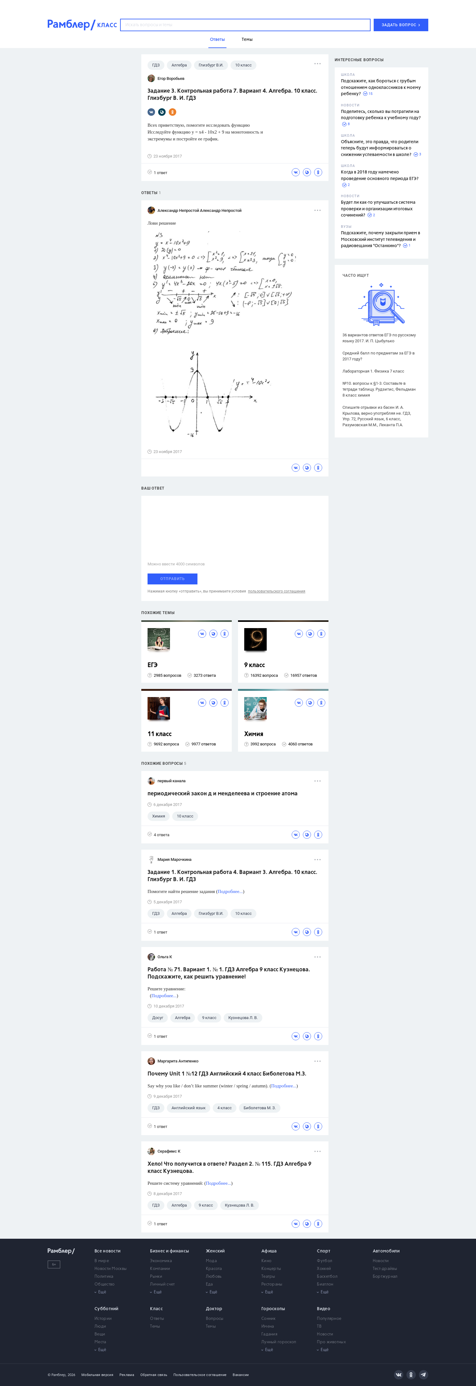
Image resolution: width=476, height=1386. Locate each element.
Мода (211, 1261)
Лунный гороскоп (278, 1342)
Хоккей (324, 1269)
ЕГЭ (153, 665)
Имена (267, 1327)
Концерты (271, 1269)
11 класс (160, 734)
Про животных (331, 1342)
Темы (155, 1327)
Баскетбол (327, 1277)
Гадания (269, 1334)
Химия (253, 734)
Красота (214, 1269)
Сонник (268, 1319)
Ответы (157, 1319)
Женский (215, 1251)
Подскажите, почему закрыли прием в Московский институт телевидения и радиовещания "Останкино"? (380, 239)
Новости (381, 1261)
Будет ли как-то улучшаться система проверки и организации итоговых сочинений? (378, 208)
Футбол (324, 1261)
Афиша (269, 1251)
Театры (268, 1277)
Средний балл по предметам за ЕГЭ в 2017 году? (378, 356)
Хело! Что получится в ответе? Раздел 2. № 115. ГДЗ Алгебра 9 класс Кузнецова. (229, 1167)
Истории (103, 1319)
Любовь (214, 1277)
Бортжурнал (385, 1277)
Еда (209, 1284)
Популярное (329, 1319)
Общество (104, 1284)
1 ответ (157, 172)
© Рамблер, (57, 1375)
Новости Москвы (111, 1269)
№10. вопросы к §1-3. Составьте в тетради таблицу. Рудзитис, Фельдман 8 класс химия (379, 389)
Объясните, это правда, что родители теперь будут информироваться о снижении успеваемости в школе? (379, 148)
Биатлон (325, 1284)
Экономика (161, 1261)
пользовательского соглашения (276, 591)
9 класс (254, 665)
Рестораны (272, 1284)
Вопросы (215, 1319)
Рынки (156, 1277)
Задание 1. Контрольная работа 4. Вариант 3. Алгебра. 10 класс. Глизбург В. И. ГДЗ (232, 876)
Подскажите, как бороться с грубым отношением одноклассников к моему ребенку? (381, 87)
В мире (102, 1261)
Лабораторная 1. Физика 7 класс (373, 371)
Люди (100, 1327)
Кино (266, 1261)
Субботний (107, 1309)
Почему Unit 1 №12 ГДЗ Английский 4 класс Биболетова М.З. (227, 1074)
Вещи (100, 1334)
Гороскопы (273, 1309)
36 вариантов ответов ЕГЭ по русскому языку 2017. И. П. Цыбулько (379, 338)
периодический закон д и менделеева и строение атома (223, 794)
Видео (323, 1309)
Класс (156, 1309)
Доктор (214, 1309)
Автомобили (386, 1251)
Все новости (107, 1251)
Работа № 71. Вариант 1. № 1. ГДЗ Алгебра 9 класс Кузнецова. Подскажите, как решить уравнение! (229, 973)
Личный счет (162, 1284)
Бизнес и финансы (169, 1251)
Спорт (323, 1251)
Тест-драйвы (385, 1269)
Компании (160, 1269)
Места (100, 1342)
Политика (104, 1277)
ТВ (319, 1327)
